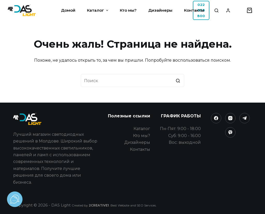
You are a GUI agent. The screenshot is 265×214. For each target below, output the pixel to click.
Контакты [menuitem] (194, 10)
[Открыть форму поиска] (216, 10)
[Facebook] (216, 118)
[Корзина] (249, 10)
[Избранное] (240, 10)
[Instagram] (230, 118)
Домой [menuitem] (68, 10)
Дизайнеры (137, 142)
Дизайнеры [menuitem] (160, 10)
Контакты (140, 149)
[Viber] (230, 132)
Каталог (142, 128)
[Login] (228, 10)
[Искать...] (132, 80)
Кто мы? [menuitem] (128, 10)
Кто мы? (141, 135)
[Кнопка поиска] (177, 80)
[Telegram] (244, 118)
